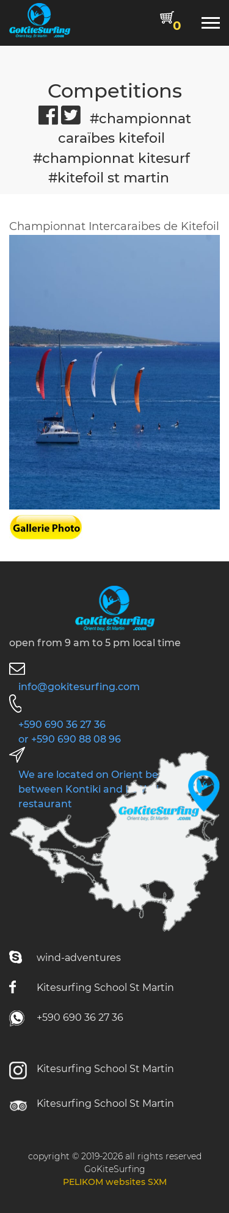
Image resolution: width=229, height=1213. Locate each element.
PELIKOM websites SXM (115, 1181)
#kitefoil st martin (108, 177)
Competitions (115, 91)
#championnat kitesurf (111, 158)
